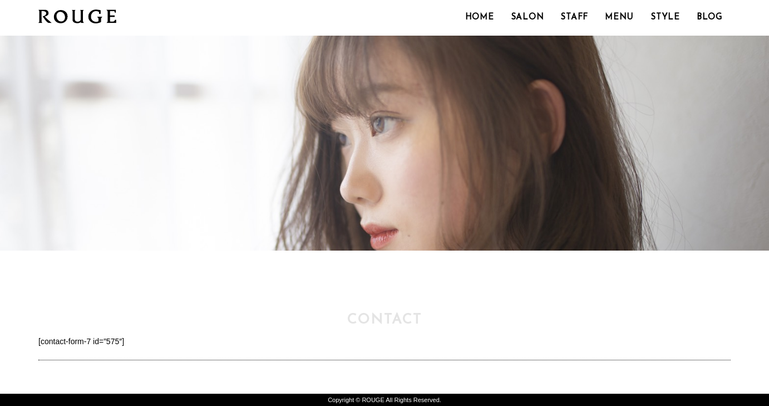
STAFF (574, 17)
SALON (527, 17)
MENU (619, 17)
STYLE (665, 17)
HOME (479, 17)
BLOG (709, 17)
